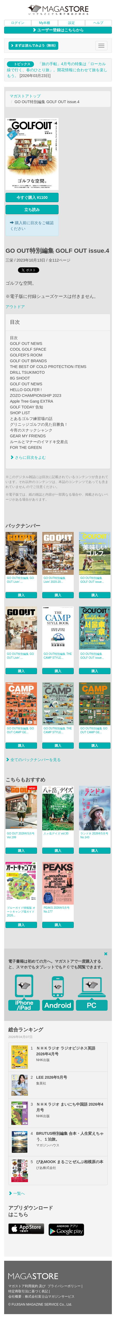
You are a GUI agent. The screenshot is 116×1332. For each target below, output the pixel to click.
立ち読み (32, 209)
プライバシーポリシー (64, 1286)
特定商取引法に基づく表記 (28, 1291)
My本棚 (44, 23)
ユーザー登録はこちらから (58, 30)
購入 (21, 595)
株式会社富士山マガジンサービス (50, 1296)
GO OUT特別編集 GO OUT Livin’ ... (20, 579)
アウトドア (15, 306)
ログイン (17, 23)
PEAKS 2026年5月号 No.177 (57, 909)
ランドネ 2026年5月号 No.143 (94, 835)
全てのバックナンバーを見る (33, 759)
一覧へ (16, 1193)
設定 (71, 23)
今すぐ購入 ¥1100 (32, 197)
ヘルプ (98, 23)
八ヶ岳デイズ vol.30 (56, 833)
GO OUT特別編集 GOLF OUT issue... (92, 579)
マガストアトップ (25, 96)
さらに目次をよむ (28, 457)
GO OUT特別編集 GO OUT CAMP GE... (20, 730)
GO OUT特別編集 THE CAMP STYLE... (58, 655)
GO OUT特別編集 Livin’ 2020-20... (54, 579)
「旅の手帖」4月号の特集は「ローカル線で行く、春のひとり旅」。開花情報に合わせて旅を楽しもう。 (57, 70)
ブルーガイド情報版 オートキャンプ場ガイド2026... (21, 911)
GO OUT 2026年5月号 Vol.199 (21, 835)
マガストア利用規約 (23, 1286)
